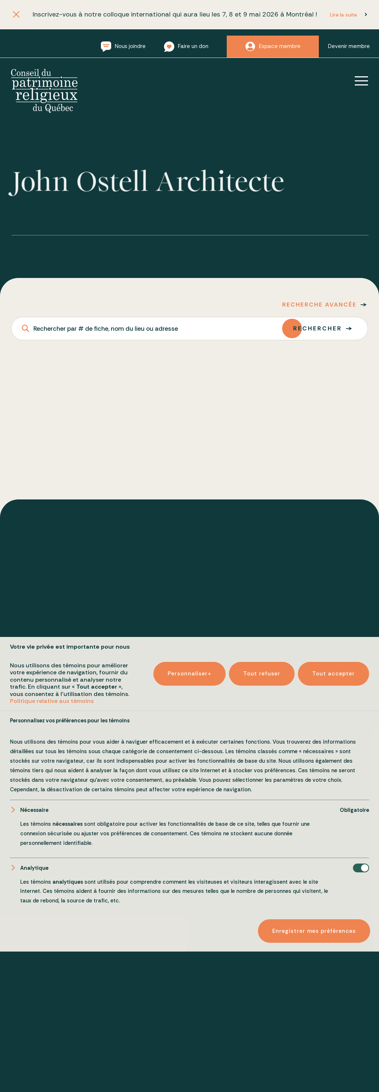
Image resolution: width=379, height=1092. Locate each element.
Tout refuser (261, 1040)
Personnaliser (189, 1040)
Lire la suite (343, 14)
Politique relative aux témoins (52, 1067)
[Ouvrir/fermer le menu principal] (356, 80)
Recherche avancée (319, 304)
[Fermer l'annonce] (16, 15)
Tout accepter (333, 1040)
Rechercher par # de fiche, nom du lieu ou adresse (105, 329)
